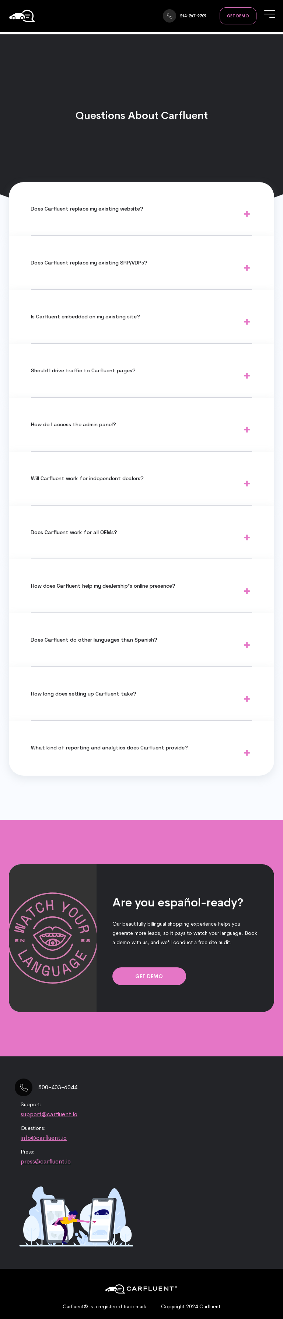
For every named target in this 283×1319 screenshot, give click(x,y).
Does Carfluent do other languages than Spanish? (94, 639)
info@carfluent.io (44, 1138)
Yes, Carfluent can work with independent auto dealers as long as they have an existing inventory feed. (141, 486)
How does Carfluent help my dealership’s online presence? (103, 585)
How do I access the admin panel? (73, 424)
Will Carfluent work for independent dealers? (87, 478)
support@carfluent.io (49, 1114)
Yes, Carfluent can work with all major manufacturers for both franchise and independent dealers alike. (141, 540)
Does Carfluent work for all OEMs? (74, 532)
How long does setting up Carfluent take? (83, 693)
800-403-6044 (57, 1087)
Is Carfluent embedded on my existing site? (85, 316)
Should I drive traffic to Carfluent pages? (83, 370)
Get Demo (238, 15)
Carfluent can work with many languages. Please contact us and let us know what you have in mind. (141, 647)
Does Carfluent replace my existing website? (87, 208)
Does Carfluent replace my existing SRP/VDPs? (89, 262)
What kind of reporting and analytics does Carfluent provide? (109, 747)
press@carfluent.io (46, 1161)
